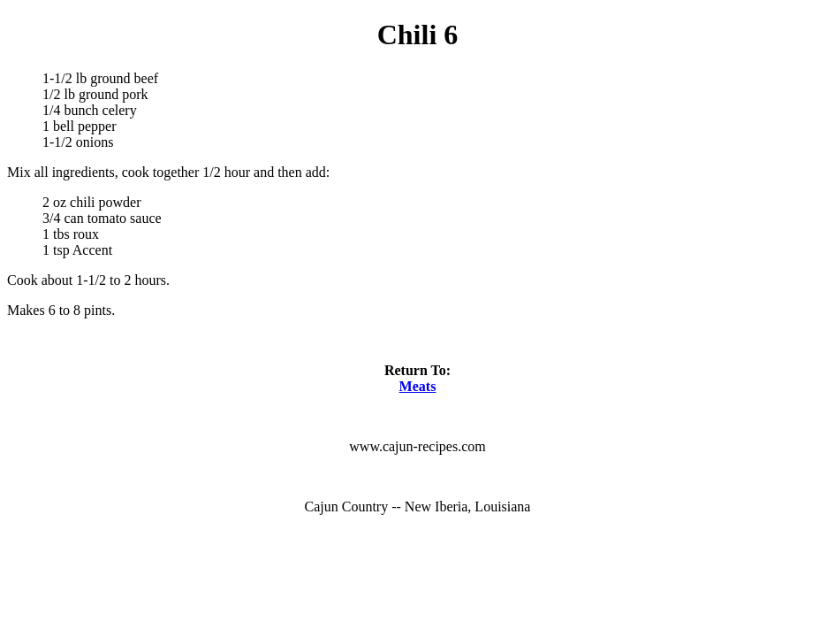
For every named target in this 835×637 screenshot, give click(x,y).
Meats (417, 386)
